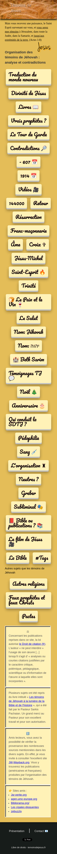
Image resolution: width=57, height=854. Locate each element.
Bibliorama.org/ (20, 803)
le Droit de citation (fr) (32, 644)
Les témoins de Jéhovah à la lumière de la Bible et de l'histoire (26, 701)
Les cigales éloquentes (25, 807)
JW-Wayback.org (19, 762)
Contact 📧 (41, 831)
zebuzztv (16, 811)
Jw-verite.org (19, 794)
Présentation (16, 831)
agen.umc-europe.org (24, 799)
